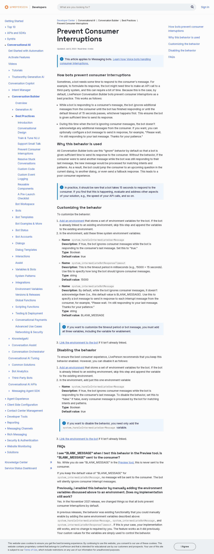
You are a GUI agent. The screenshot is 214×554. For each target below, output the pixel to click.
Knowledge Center (28, 462)
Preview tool (126, 462)
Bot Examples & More (28, 223)
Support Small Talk (29, 143)
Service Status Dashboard (28, 468)
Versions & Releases (27, 294)
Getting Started (14, 21)
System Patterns (25, 275)
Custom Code (26, 169)
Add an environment (71, 220)
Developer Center (66, 20)
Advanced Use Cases (28, 326)
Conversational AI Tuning (23, 358)
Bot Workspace (24, 204)
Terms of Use (30, 550)
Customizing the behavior (184, 43)
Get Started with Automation (25, 50)
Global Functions (25, 300)
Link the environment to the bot (78, 342)
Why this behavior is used (184, 37)
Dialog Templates (26, 249)
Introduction (25, 122)
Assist (19, 262)
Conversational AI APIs (22, 384)
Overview (21, 103)
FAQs (171, 57)
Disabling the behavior (182, 50)
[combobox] (126, 7)
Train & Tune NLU (29, 138)
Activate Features (19, 57)
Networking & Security (29, 332)
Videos (12, 63)
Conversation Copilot (21, 83)
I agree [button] (185, 546)
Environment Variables (29, 289)
